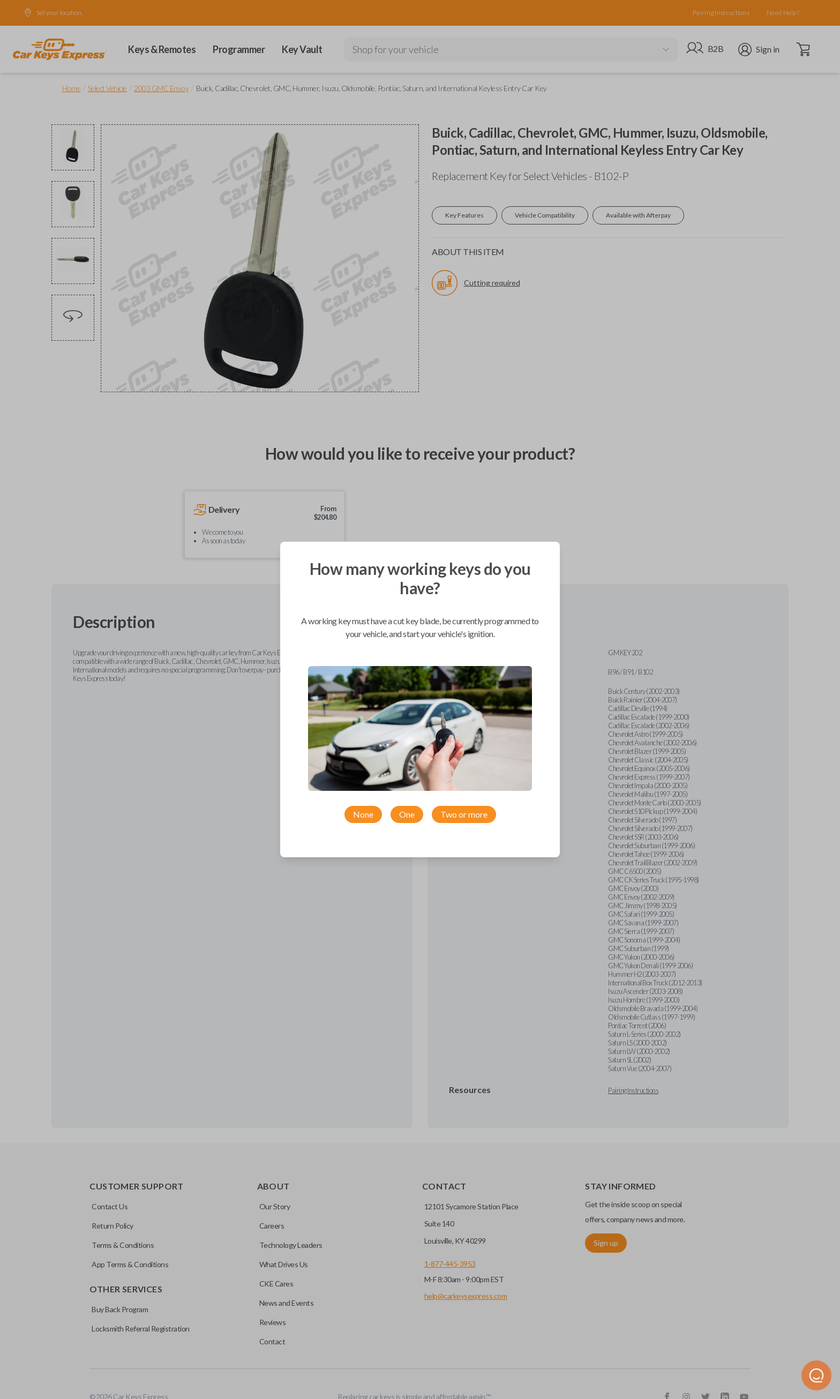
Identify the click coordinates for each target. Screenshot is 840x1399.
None (363, 814)
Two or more (464, 814)
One (407, 814)
